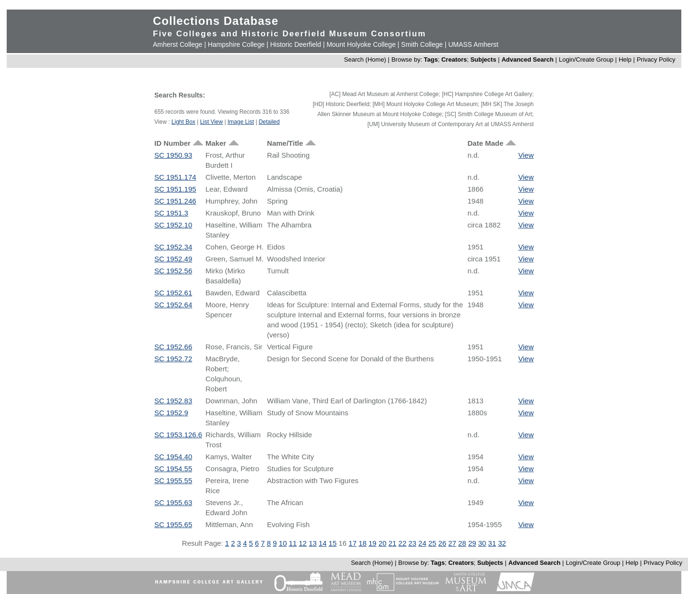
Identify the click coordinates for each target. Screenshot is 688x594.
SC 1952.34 (173, 247)
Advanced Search (528, 59)
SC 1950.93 (173, 155)
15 (333, 543)
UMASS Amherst (473, 44)
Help (625, 59)
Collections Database (216, 20)
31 (492, 543)
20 (382, 543)
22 (402, 543)
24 (423, 543)
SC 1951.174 (175, 177)
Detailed (269, 122)
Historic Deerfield (295, 44)
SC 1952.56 (173, 271)
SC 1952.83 (173, 401)
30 (482, 543)
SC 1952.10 (173, 225)
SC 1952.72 (173, 359)
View (526, 155)
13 (313, 543)
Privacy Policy (656, 59)
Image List (240, 122)
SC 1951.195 (175, 189)
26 (442, 543)
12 (303, 543)
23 (412, 543)
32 (502, 543)
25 (432, 543)
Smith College (422, 44)
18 (362, 543)
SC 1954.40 (173, 457)
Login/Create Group (587, 59)
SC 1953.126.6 (178, 435)
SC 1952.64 (173, 305)
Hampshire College (236, 44)
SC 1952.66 (173, 347)
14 (323, 543)
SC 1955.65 (173, 524)
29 (472, 543)
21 (392, 543)
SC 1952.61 (173, 293)
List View (211, 122)
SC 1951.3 (171, 213)
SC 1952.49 (173, 259)
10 (283, 543)
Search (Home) (365, 59)
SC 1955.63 (173, 502)
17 (353, 543)
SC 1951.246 (175, 201)
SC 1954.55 (173, 468)
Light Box (183, 122)
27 (452, 543)
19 (372, 543)
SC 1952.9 (171, 413)
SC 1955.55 (173, 480)
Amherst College (178, 44)
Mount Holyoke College (361, 44)
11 (293, 543)
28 (462, 543)
